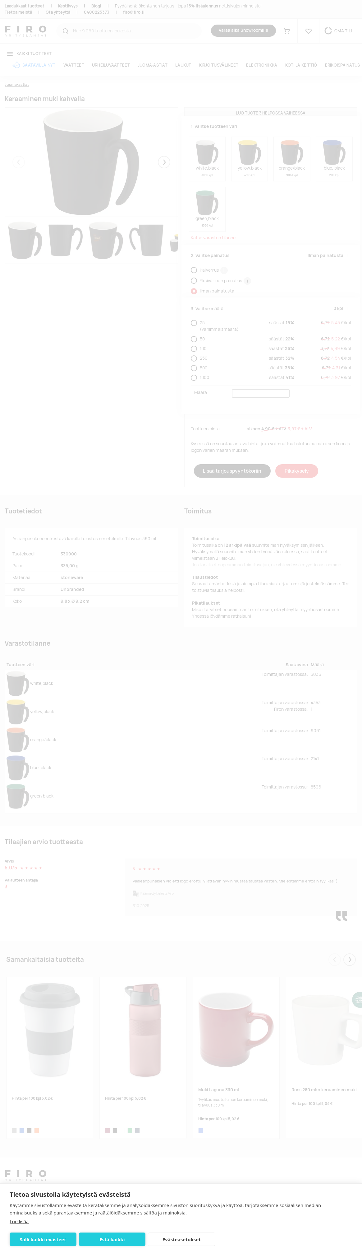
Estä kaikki (112, 1239)
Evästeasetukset (182, 1239)
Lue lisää (19, 1221)
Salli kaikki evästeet (43, 1239)
